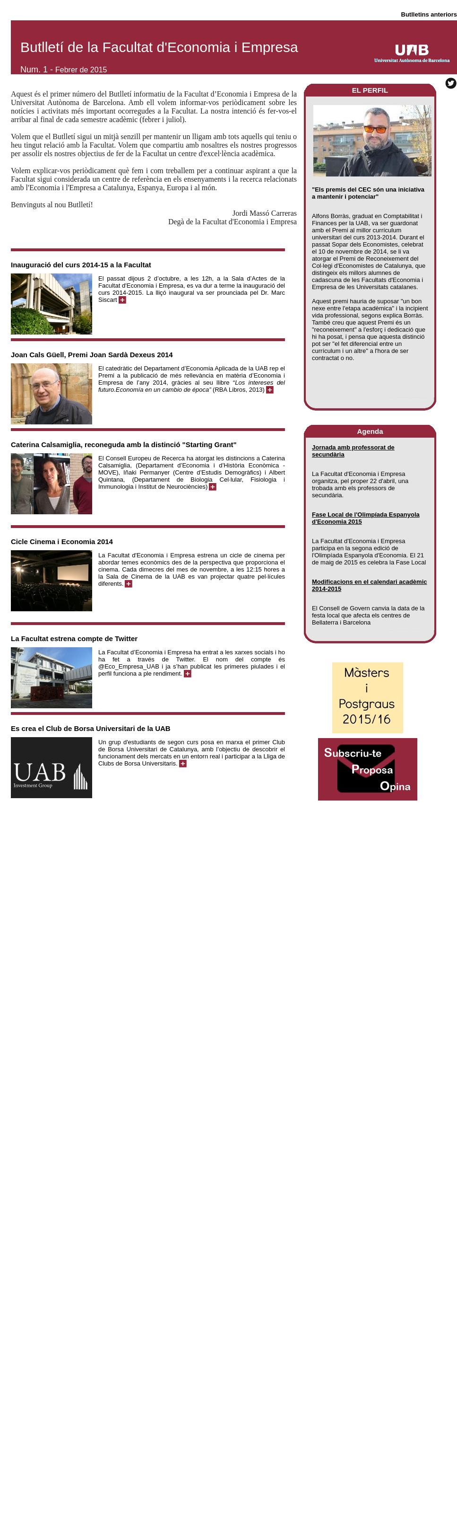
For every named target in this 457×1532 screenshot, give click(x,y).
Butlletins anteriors (429, 14)
